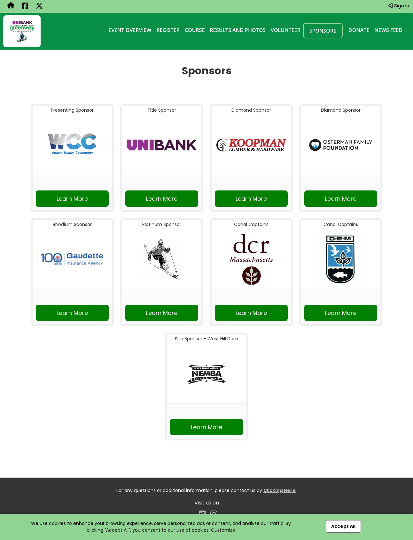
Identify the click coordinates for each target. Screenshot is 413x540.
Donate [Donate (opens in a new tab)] (358, 30)
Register (168, 30)
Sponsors (322, 30)
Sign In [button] (398, 5)
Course (195, 30)
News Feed (388, 30)
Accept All (343, 526)
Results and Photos (238, 30)
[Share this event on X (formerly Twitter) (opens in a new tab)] (39, 6)
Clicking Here (279, 490)
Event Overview (129, 30)
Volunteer (285, 30)
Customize (223, 530)
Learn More (72, 199)
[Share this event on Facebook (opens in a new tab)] (25, 6)
